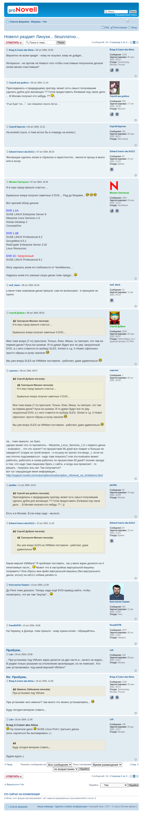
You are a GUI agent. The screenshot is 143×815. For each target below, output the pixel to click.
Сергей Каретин (17, 127)
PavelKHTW (15, 625)
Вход (134, 27)
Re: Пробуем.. (16, 677)
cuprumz (13, 371)
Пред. (10, 764)
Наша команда (45, 806)
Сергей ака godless (19, 83)
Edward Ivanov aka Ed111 (21, 152)
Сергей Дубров (17, 313)
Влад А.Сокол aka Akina (21, 50)
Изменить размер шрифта (134, 21)
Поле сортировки (97, 764)
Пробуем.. (14, 650)
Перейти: (94, 785)
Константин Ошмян (19, 585)
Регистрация (120, 27)
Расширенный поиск (126, 15)
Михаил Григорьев (18, 182)
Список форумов (19, 21)
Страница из (118, 42)
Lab (11, 654)
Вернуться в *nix (15, 784)
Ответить (14, 42)
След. (133, 764)
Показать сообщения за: (46, 764)
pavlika (12, 485)
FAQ (107, 27)
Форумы (36, 21)
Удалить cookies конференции (71, 806)
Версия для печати (127, 21)
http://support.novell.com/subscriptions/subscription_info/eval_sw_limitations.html (54, 475)
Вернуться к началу (136, 76)
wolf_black (14, 285)
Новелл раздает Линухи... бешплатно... (41, 36)
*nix (45, 21)
